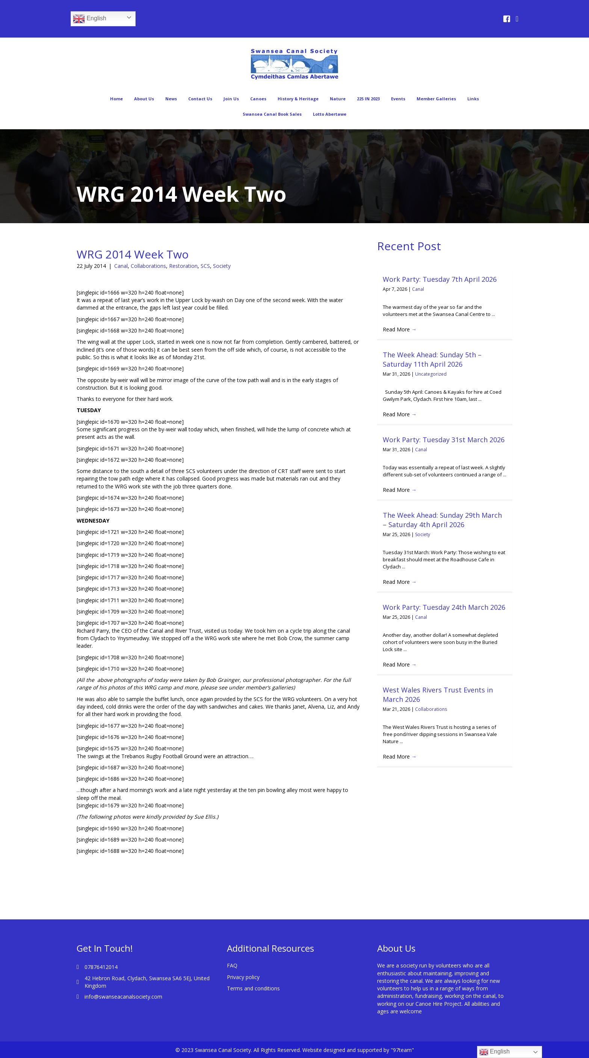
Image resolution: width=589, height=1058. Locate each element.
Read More (400, 329)
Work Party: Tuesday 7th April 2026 (440, 279)
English (89, 19)
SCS (205, 265)
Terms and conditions (253, 988)
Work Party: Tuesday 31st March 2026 (443, 439)
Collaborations (148, 265)
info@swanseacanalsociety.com (123, 996)
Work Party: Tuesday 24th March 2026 (444, 607)
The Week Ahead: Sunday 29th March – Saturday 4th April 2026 (442, 520)
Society (222, 265)
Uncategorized (431, 374)
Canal (121, 265)
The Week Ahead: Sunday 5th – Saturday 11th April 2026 (432, 359)
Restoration (183, 265)
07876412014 (101, 966)
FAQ (232, 965)
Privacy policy (243, 977)
